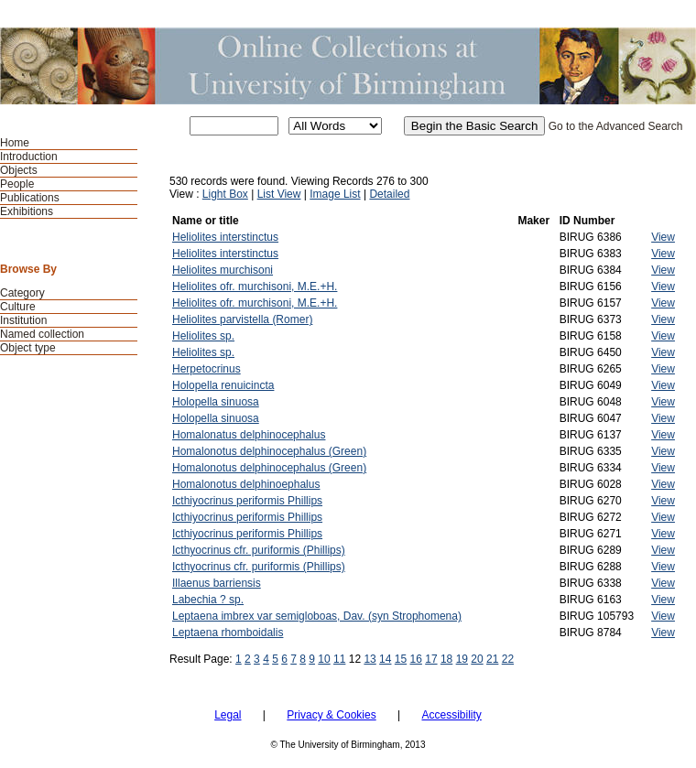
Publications (30, 197)
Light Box (225, 194)
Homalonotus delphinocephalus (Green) (269, 451)
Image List (335, 194)
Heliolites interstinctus (225, 237)
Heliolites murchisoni (222, 270)
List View (279, 194)
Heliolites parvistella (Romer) (242, 319)
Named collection (42, 334)
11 (339, 659)
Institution (23, 320)
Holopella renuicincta (223, 385)
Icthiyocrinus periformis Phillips (247, 500)
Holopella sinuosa (215, 401)
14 (385, 659)
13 (369, 659)
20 (477, 659)
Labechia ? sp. (208, 599)
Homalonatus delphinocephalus (248, 434)
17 (431, 659)
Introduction (29, 156)
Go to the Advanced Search (616, 126)
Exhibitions (26, 211)
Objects (19, 170)
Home (14, 142)
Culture (18, 306)
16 (416, 659)
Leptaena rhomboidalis (227, 632)
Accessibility (451, 715)
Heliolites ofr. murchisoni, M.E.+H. (254, 286)
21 (492, 659)
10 (324, 659)
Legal (227, 715)
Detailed (389, 194)
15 (401, 659)
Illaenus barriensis (216, 583)
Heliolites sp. (203, 336)
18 (446, 659)
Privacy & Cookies (331, 715)
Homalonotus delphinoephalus (246, 484)
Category (22, 293)
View (663, 237)
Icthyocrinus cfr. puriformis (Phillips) (258, 550)
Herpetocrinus (206, 368)
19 (462, 659)
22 (508, 659)
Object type (28, 347)
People (17, 184)
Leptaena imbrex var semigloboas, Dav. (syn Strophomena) (317, 616)
